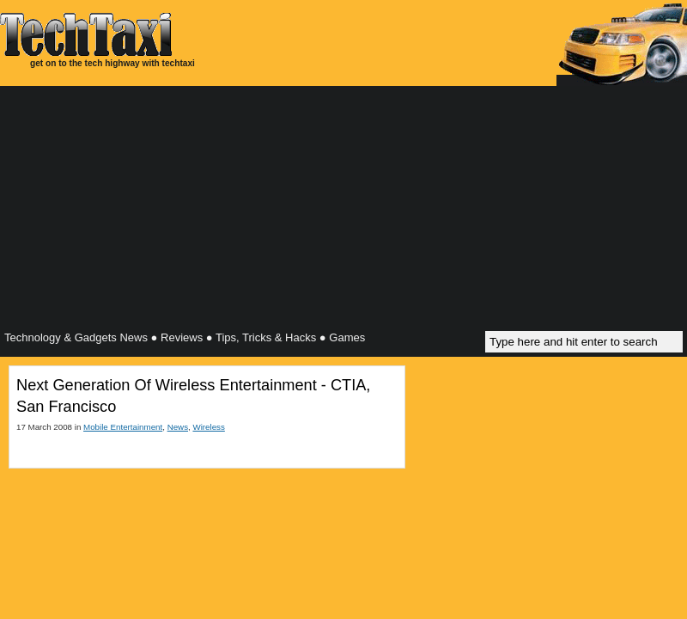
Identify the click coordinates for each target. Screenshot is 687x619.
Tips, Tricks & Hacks (266, 337)
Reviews (182, 337)
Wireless (208, 427)
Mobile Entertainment (122, 427)
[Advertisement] (343, 210)
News (177, 427)
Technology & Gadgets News (76, 337)
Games (347, 337)
